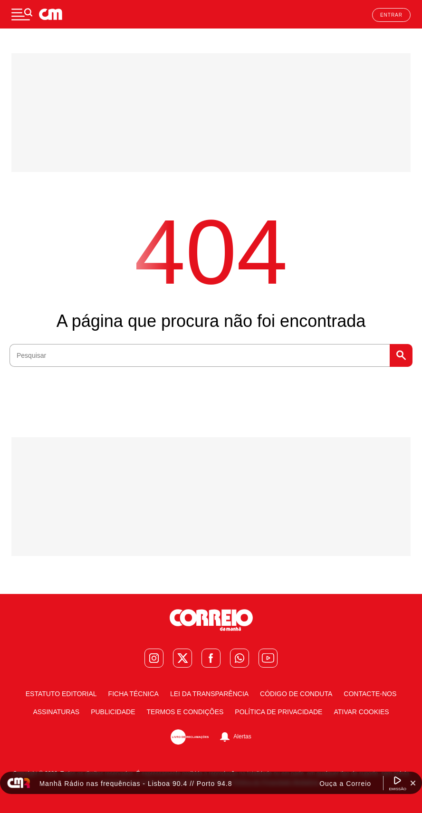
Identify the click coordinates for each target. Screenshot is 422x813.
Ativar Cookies (361, 711)
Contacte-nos (370, 693)
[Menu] (21, 14)
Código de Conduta (296, 693)
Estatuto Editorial (61, 693)
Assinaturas (56, 711)
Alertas (242, 736)
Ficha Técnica (133, 693)
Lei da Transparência (209, 693)
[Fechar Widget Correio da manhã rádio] (413, 783)
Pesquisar (401, 355)
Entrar (391, 15)
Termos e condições (185, 711)
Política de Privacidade (278, 711)
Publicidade (113, 711)
